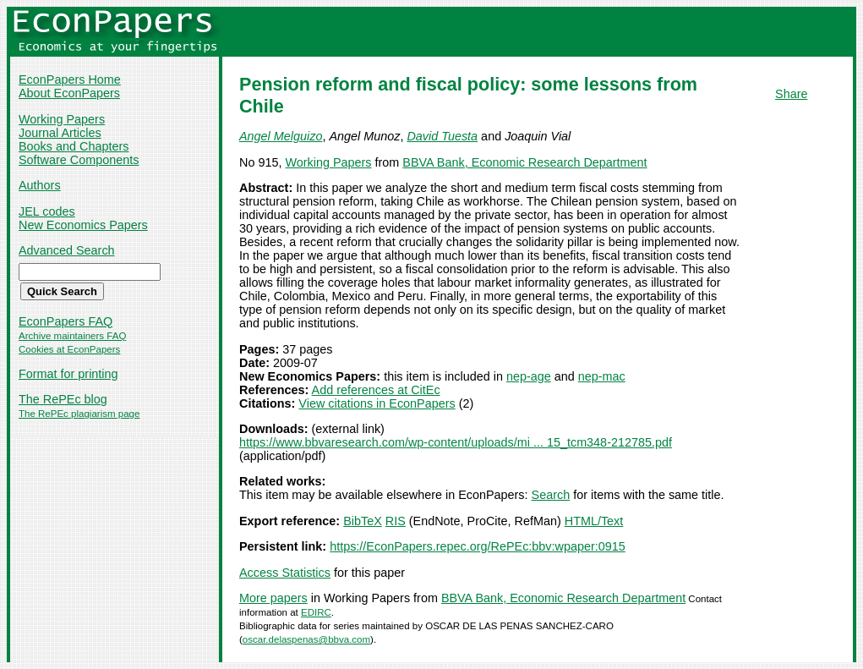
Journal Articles (60, 133)
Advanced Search (67, 250)
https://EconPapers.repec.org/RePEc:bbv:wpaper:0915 (477, 546)
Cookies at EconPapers (69, 349)
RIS (395, 521)
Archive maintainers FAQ (72, 336)
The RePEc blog (63, 399)
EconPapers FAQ (65, 321)
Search (551, 495)
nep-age (528, 376)
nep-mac (601, 376)
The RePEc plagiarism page (79, 414)
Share (791, 94)
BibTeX (362, 521)
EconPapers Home (70, 79)
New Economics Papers (83, 225)
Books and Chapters (73, 146)
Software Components (79, 160)
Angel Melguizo (280, 136)
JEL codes (47, 211)
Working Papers (62, 119)
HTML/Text (594, 521)
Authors (40, 185)
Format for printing (68, 374)
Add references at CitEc (376, 390)
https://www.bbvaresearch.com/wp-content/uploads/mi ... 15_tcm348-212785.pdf (455, 442)
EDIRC (316, 612)
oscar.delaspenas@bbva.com (306, 639)
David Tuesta (442, 136)
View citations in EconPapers (376, 403)
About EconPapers (69, 93)
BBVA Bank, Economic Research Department (524, 162)
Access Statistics (284, 572)
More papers (273, 598)
